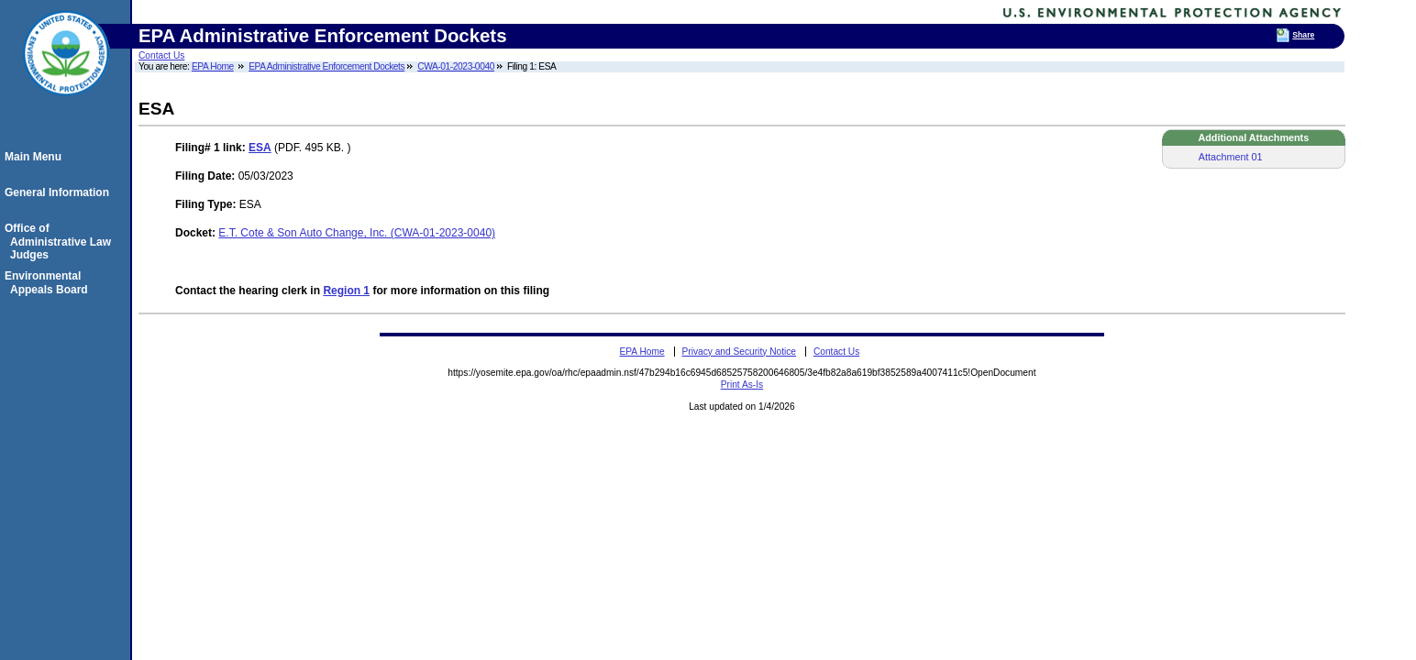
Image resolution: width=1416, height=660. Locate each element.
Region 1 (346, 290)
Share (1303, 34)
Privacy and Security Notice (738, 351)
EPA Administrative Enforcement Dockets (326, 66)
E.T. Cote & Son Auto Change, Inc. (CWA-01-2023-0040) (356, 232)
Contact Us (161, 55)
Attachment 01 (1231, 156)
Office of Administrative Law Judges (60, 241)
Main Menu (35, 156)
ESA (260, 147)
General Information (59, 192)
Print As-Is (742, 385)
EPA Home (213, 66)
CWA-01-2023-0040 (455, 66)
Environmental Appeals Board (49, 282)
